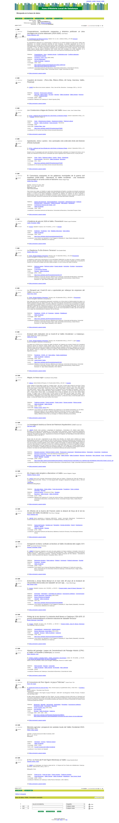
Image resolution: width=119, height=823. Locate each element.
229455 (31, 87)
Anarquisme (47, 203)
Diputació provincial (39, 452)
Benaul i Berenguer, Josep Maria (43, 595)
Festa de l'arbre (46, 774)
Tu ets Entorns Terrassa (40, 269)
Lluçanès (46, 456)
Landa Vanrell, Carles (40, 360)
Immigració (63, 560)
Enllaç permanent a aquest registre (37, 73)
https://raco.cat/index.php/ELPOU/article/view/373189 (48, 163)
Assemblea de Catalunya (55, 593)
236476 (31, 430)
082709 (31, 518)
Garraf (36, 456)
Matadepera (66, 776)
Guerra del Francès (39, 525)
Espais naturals (58, 266)
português (88, 1)
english (94, 1)
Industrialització (38, 629)
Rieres (59, 157)
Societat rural (49, 525)
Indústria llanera (56, 629)
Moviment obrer (38, 203)
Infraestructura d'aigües (44, 121)
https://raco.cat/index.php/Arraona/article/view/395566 (48, 602)
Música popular (77, 402)
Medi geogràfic (38, 666)
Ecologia (72, 266)
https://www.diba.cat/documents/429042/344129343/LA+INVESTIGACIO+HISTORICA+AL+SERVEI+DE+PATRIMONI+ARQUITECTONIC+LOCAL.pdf (73, 460)
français (98, 1)
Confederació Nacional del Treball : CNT (45, 205)
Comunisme (61, 201)
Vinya (45, 54)
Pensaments (75, 255)
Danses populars (68, 402)
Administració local (70, 201)
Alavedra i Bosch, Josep (33, 761)
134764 (31, 478)
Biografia (43, 704)
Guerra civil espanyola (40, 201)
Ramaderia (56, 525)
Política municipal (55, 203)
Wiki (66, 819)
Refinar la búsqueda (46, 23)
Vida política (64, 203)
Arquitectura (104, 452)
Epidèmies (37, 231)
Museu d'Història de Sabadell (42, 597)
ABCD (61, 819)
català (102, 1)
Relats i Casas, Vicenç (40, 407)
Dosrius (36, 122)
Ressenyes (37, 704)
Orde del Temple (38, 492)
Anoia (102, 455)
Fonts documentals (57, 489)
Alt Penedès (108, 455)
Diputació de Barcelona (40, 453)
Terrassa (36, 271)
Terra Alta (36, 94)
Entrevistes (37, 593)
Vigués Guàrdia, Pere (39, 707)
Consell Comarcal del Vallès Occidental (44, 747)
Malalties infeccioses (56, 231)
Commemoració (80, 593)
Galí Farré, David (31, 426)
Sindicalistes (57, 704)
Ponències (30, 482)
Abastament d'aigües (57, 121)
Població (57, 560)
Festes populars (50, 402)
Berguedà (48, 455)
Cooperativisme (38, 54)
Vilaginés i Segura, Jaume (33, 474)
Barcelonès (89, 455)
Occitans (43, 562)
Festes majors (59, 402)
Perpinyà (81, 94)
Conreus (43, 741)
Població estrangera (72, 560)
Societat (81, 560)
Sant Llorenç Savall (76, 776)
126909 (31, 551)
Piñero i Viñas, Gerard (32, 730)
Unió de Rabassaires (39, 59)
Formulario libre (100, 797)
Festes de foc (37, 774)
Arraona (31, 226)
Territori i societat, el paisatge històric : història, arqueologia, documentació (47, 658)
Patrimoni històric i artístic (52, 452)
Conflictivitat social (62, 54)
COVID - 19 (44, 313)
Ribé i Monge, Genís (32, 584)
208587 (31, 765)
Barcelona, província (39, 455)
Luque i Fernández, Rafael (33, 223)
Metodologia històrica (80, 452)
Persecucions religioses (46, 93)
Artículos (75, 39)
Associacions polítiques (69, 593)
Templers (57, 492)
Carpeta (69, 383)
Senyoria (43, 490)
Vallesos (31, 383)
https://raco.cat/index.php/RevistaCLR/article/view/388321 (49, 715)
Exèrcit (73, 525)
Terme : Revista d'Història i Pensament (38, 255)
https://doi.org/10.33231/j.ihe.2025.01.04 (45, 66)
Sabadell (36, 599)
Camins (55, 157)
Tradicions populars (39, 402)
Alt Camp (50, 94)
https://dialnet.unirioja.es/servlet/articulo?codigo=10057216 (49, 64)
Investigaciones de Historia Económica (38, 39)
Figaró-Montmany (39, 776)
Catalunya (47, 61)
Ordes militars (47, 489)
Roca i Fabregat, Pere (32, 514)
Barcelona (62, 159)
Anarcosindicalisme (52, 201)
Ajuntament (71, 203)
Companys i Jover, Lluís (40, 57)
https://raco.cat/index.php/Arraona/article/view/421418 (48, 236)
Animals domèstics (65, 525)
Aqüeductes (65, 157)
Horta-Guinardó (53, 122)
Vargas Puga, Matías (32, 181)
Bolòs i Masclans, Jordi (32, 654)
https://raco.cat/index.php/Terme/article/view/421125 (48, 318)
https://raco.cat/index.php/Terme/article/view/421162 (48, 362)
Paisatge (45, 666)
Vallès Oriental (74, 94)
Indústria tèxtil (47, 629)
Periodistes (64, 704)
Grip (49, 231)
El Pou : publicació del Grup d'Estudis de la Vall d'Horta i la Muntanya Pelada (48, 115)
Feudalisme (67, 489)
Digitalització (63, 313)
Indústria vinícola (51, 54)
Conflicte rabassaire (73, 54)
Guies (35, 121)
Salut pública (66, 231)
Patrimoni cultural (68, 121)
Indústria (57, 313)
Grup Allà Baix (37, 709)
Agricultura (66, 266)
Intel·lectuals (49, 704)
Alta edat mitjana (38, 489)
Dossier (32, 117)
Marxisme (54, 706)
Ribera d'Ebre (44, 94)
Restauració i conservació (67, 452)
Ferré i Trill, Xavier (31, 684)
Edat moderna (50, 560)
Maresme (82, 455)
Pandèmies (44, 231)
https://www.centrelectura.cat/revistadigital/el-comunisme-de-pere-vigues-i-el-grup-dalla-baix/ (58, 716)
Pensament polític (38, 706)
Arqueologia (97, 452)
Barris (40, 157)
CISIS (58, 819)
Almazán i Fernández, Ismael (34, 547)
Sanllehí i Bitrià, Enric (32, 252)
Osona (54, 455)
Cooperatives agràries (40, 55)
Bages (58, 455)
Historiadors (90, 452)
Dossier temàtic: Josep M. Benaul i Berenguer (70, 588)
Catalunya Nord (43, 96)
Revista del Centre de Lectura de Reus (38, 687)
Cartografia (52, 666)
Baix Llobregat (96, 455)
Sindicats (78, 201)
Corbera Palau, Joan (39, 126)
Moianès (41, 456)
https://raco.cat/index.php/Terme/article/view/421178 (48, 275)
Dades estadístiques (61, 355)
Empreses (51, 313)
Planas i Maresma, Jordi (33, 35)
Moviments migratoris (40, 560)
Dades (78, 340)
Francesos (37, 562)
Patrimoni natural (38, 266)
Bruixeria (36, 93)
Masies (41, 526)
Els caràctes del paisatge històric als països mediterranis (42, 659)
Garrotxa (56, 94)
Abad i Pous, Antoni (32, 293)
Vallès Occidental (38, 61)
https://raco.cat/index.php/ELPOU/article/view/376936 (48, 128)
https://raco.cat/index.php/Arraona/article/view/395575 (48, 636)
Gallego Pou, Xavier (32, 337)
